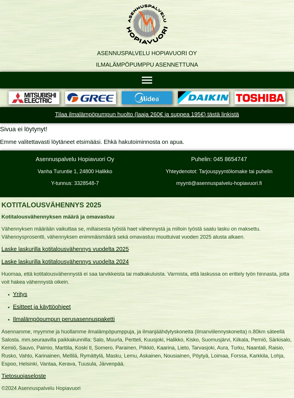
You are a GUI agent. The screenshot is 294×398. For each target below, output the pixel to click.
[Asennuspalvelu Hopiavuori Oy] (147, 24)
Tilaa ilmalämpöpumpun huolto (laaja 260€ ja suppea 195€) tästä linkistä (147, 114)
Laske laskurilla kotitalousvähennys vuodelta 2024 (65, 261)
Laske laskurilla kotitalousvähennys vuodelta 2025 (65, 249)
